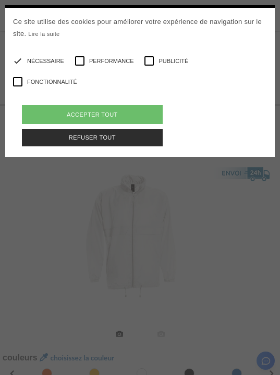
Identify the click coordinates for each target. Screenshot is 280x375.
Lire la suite (43, 34)
